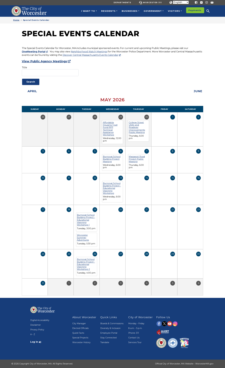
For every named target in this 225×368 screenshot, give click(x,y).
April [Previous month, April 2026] (32, 91)
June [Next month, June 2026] (198, 91)
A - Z (32, 334)
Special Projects (80, 337)
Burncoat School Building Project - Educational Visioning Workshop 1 (86, 220)
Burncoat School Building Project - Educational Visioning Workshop (112, 188)
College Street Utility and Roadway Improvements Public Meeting (137, 127)
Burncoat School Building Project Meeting (112, 159)
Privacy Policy (37, 329)
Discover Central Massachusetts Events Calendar (90, 55)
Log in (34, 342)
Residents (108, 11)
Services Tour (134, 342)
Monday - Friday (136, 323)
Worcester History (81, 342)
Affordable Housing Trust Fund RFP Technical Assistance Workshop (110, 128)
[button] (210, 11)
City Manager (79, 323)
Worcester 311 (152, 2)
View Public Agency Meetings (44, 61)
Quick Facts (78, 333)
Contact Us (133, 337)
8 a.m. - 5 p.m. (135, 328)
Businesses (129, 11)
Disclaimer (35, 325)
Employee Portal (108, 333)
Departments (122, 2)
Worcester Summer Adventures (83, 237)
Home (16, 20)
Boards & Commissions (111, 323)
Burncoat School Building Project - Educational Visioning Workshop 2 (86, 264)
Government (153, 11)
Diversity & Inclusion (110, 328)
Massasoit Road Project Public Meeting (137, 159)
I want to (88, 11)
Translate (104, 342)
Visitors (174, 11)
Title (24, 67)
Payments (194, 10)
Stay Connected (108, 337)
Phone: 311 (133, 333)
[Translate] (181, 2)
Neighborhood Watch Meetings (89, 51)
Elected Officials (80, 328)
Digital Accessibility (39, 320)
